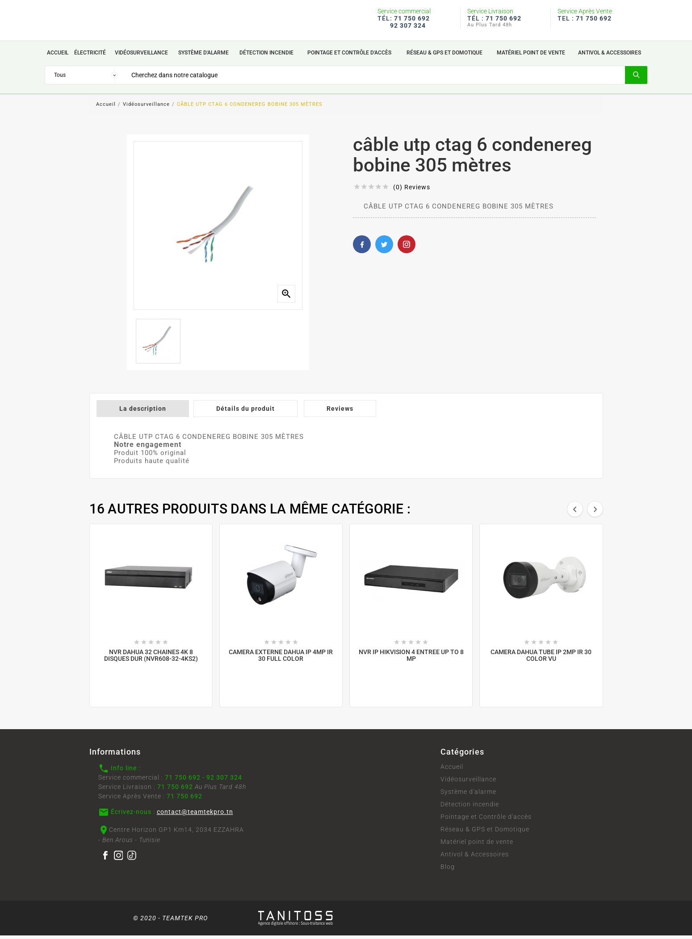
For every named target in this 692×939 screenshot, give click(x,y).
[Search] (374, 78)
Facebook (362, 248)
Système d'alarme (468, 795)
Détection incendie (469, 807)
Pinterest (406, 248)
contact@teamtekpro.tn (195, 815)
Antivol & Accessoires (474, 857)
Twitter (384, 248)
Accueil (451, 770)
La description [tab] (142, 412)
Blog (447, 870)
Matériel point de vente (476, 845)
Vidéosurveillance (468, 782)
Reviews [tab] (340, 412)
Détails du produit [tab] (245, 412)
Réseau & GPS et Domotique (484, 832)
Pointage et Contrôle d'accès (486, 820)
